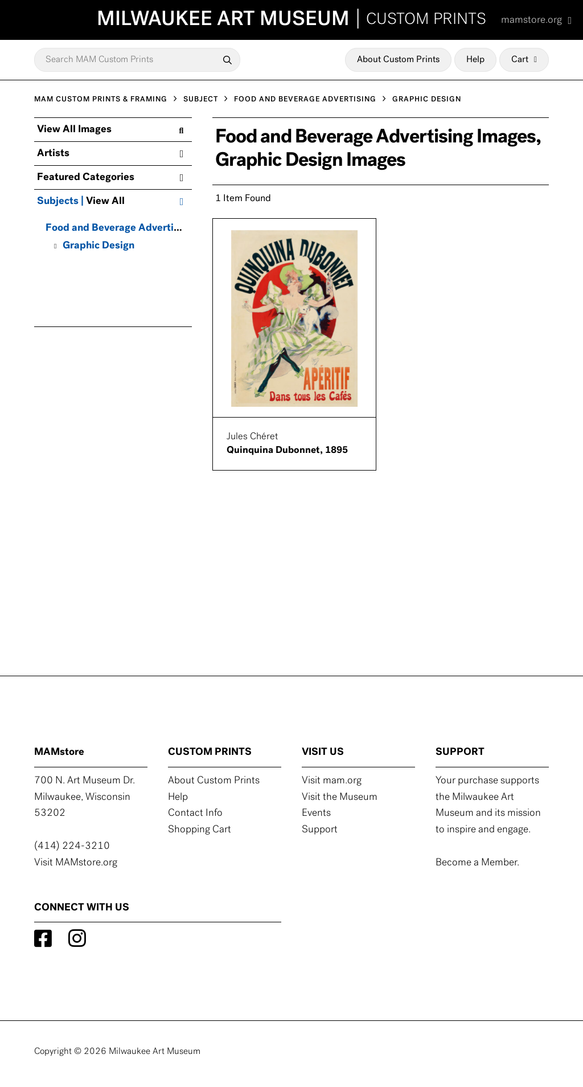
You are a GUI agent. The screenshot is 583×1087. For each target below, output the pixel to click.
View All (105, 201)
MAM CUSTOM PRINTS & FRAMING (100, 99)
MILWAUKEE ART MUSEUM (291, 20)
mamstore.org (536, 20)
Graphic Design (98, 245)
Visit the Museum (339, 797)
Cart (524, 59)
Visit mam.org (332, 780)
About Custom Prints (398, 59)
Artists (110, 153)
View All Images (110, 129)
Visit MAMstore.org (75, 862)
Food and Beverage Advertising (119, 228)
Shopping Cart (199, 829)
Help (475, 59)
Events (316, 813)
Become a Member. (477, 862)
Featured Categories (110, 177)
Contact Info (195, 813)
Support (320, 829)
